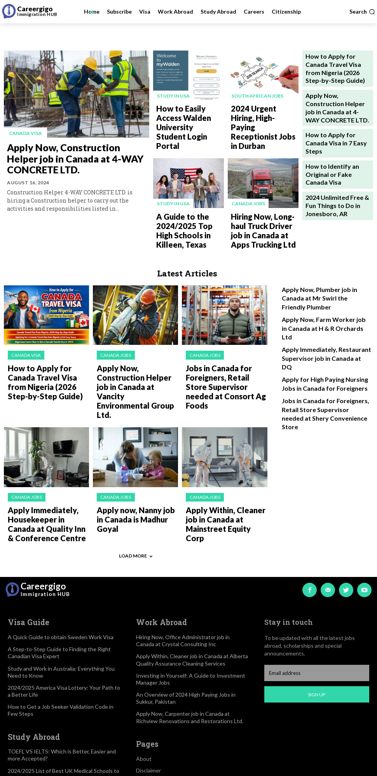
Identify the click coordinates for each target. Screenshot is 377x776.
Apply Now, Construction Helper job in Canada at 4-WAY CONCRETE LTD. (78, 157)
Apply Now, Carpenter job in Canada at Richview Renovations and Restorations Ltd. (189, 631)
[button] (362, 11)
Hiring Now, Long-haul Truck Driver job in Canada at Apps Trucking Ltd (264, 197)
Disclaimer (148, 684)
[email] (316, 588)
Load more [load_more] (135, 473)
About (144, 672)
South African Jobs (257, 95)
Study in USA (172, 95)
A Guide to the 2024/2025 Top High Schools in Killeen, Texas (189, 194)
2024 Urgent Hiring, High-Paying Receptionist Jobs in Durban (264, 113)
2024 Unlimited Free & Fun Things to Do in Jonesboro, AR (334, 155)
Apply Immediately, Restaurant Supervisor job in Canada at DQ (320, 291)
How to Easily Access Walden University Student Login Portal (184, 113)
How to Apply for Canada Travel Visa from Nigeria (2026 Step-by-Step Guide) (334, 62)
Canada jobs (247, 176)
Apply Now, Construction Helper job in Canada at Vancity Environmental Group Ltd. (135, 336)
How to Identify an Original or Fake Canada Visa (337, 132)
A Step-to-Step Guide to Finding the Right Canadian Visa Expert (59, 566)
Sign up (316, 609)
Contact (146, 707)
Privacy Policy (152, 695)
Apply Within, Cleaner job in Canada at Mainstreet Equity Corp (224, 443)
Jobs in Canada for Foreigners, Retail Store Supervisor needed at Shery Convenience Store (324, 332)
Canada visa (23, 133)
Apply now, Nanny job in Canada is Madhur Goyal (128, 440)
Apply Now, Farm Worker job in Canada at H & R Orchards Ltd (319, 273)
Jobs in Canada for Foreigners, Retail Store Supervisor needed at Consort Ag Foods (226, 333)
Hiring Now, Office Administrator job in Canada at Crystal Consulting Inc (183, 554)
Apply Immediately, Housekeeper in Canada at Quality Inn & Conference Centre (43, 446)
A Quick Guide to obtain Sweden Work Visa (60, 551)
